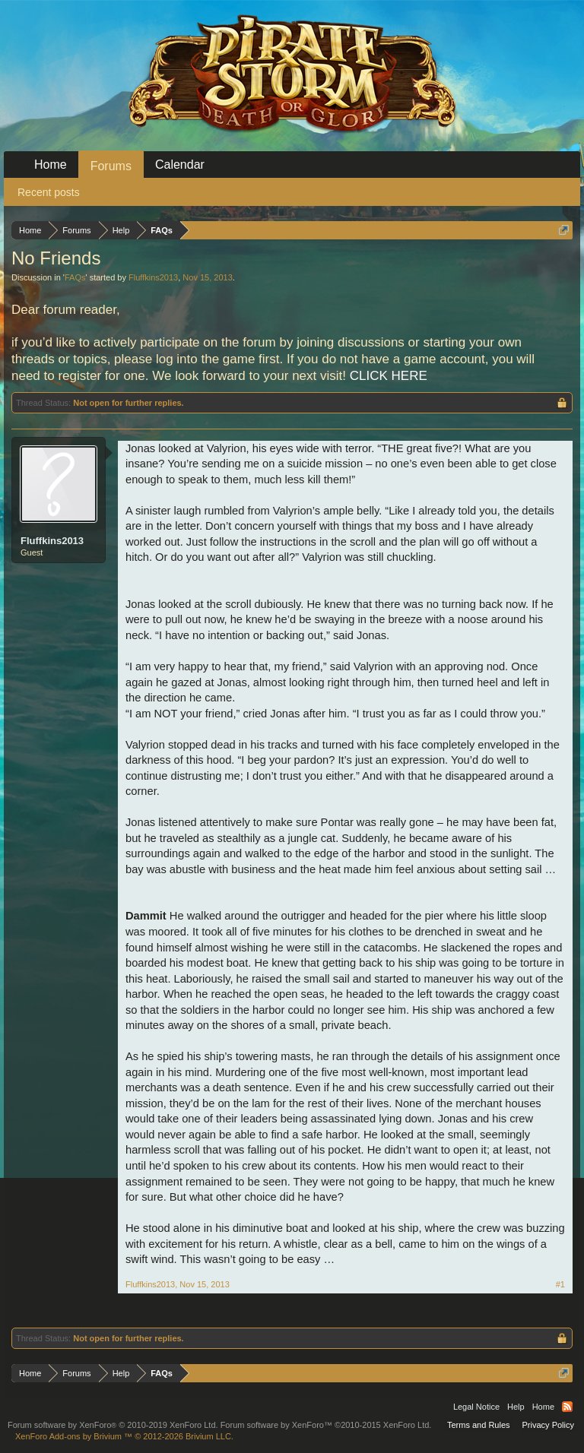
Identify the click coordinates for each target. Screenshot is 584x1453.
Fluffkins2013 (153, 277)
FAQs (75, 277)
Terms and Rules (478, 1424)
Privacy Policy (548, 1424)
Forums (111, 166)
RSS (567, 1406)
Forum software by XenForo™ (326, 1424)
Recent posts (48, 192)
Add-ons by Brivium (124, 1436)
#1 (560, 1284)
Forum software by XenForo (113, 1424)
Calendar (180, 164)
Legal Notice (476, 1406)
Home (50, 164)
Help (516, 1406)
